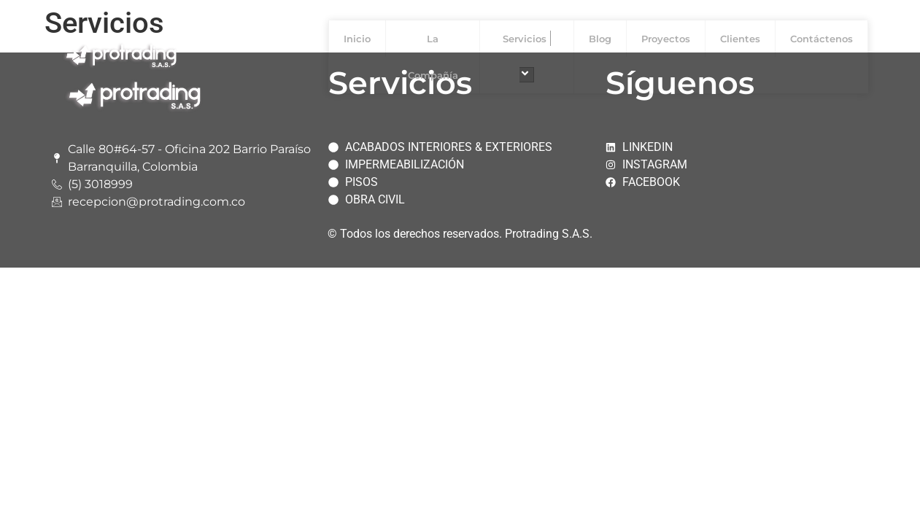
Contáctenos (821, 38)
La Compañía (433, 57)
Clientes (740, 38)
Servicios (527, 56)
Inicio (357, 38)
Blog (600, 38)
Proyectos (665, 38)
